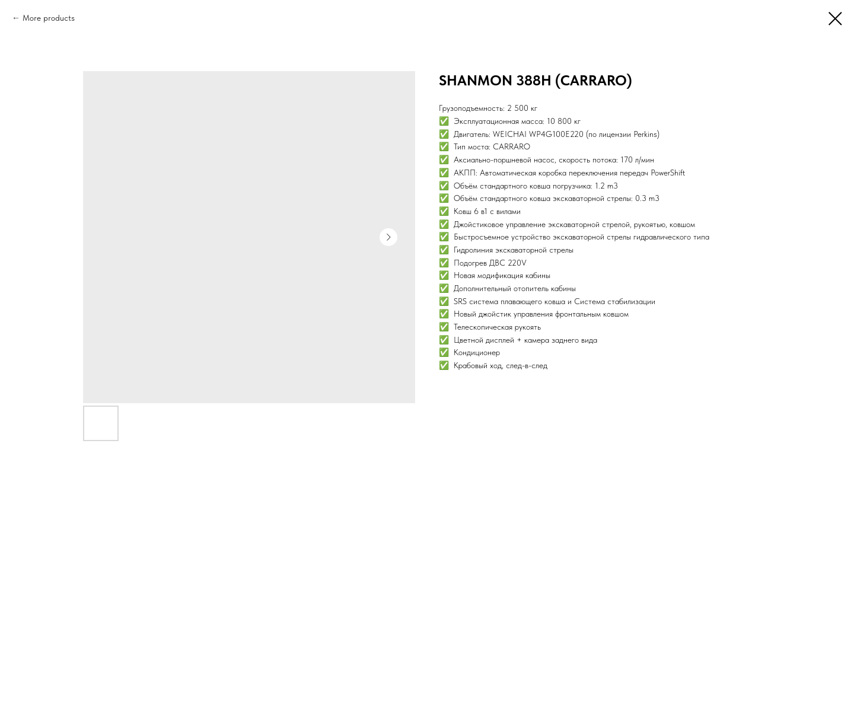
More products (49, 18)
